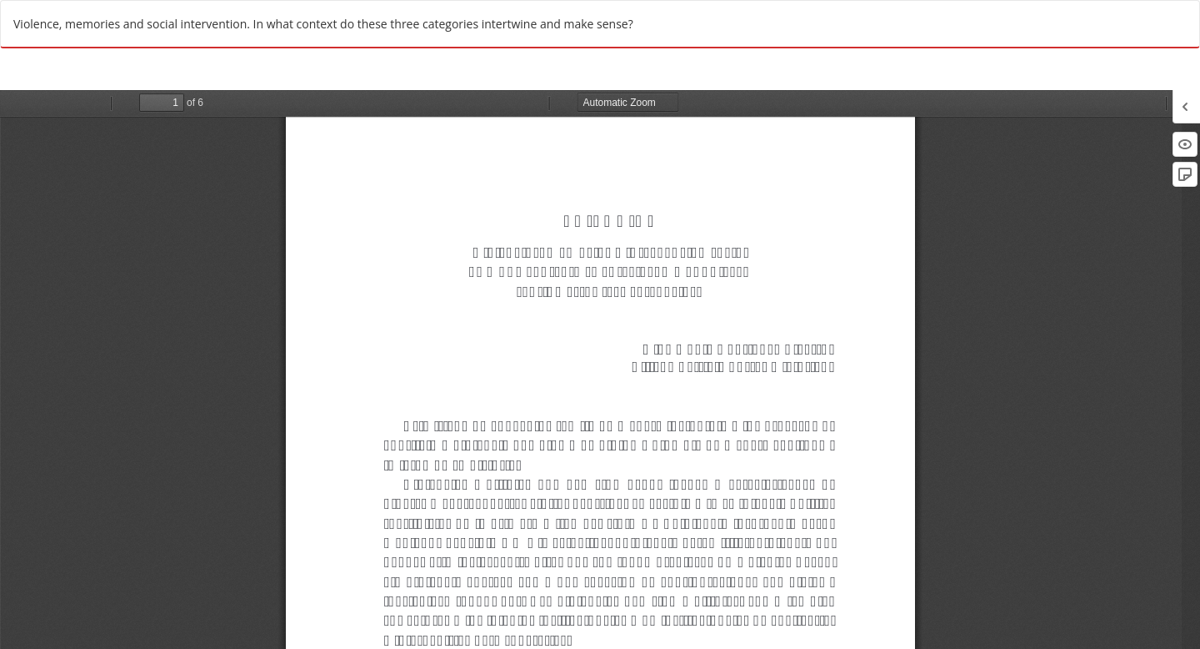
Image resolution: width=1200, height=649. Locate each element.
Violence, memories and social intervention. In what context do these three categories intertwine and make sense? (323, 24)
